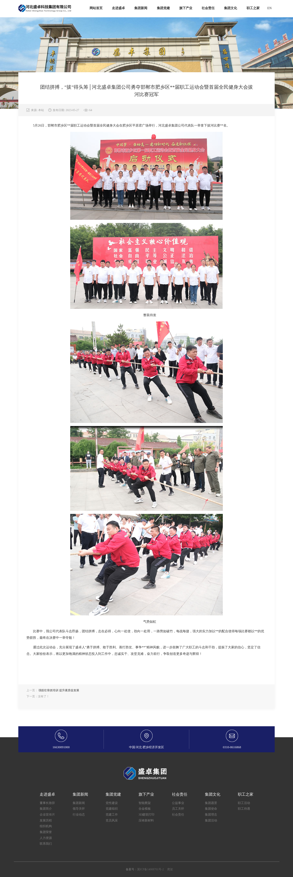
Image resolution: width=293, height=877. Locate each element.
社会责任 (178, 814)
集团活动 (211, 820)
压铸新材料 (146, 820)
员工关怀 (178, 808)
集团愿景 (211, 803)
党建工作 (112, 814)
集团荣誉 (46, 832)
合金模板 (145, 808)
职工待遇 (244, 808)
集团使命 (211, 808)
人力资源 (46, 838)
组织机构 (46, 826)
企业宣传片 (47, 814)
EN (269, 8)
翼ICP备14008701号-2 (150, 869)
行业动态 (79, 814)
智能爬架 (145, 803)
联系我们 (46, 843)
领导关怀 (79, 808)
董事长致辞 (47, 803)
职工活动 (244, 803)
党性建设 (112, 803)
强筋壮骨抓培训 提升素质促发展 (58, 690)
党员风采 (112, 820)
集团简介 (46, 808)
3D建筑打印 (147, 814)
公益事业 (178, 803)
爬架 (170, 869)
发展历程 (46, 820)
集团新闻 (79, 803)
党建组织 (112, 808)
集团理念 (211, 814)
